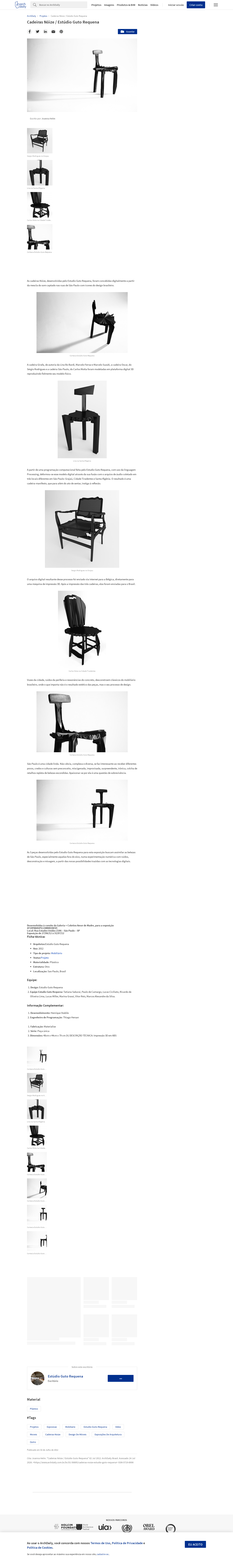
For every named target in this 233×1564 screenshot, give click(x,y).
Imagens (109, 4)
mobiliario (70, 1426)
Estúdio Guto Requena (65, 1376)
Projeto (45, 957)
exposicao (52, 1426)
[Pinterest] (61, 31)
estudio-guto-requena (95, 1426)
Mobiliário (56, 953)
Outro (33, 1442)
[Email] (53, 31)
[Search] (63, 4)
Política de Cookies (39, 1548)
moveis (33, 1434)
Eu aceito (195, 1544)
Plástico (34, 1408)
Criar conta (195, 5)
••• (120, 1378)
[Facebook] (29, 31)
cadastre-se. (103, 1554)
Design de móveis (77, 1434)
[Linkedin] (45, 31)
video (118, 1426)
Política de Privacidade (127, 1543)
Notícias (143, 4)
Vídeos (154, 4)
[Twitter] (37, 31)
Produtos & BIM (126, 4)
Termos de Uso (100, 1543)
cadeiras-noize (52, 1434)
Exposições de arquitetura (108, 1434)
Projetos (96, 4)
